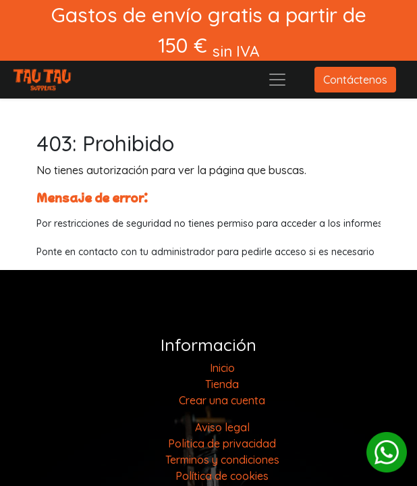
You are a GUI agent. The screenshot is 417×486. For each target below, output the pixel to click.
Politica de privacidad (222, 443)
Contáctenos (355, 79)
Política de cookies (222, 476)
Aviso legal (222, 427)
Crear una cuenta (222, 400)
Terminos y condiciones (222, 459)
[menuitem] (222, 368)
